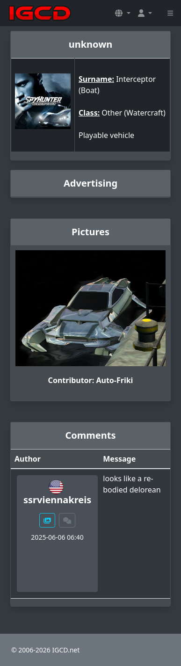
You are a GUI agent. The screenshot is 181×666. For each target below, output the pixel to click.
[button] (122, 13)
